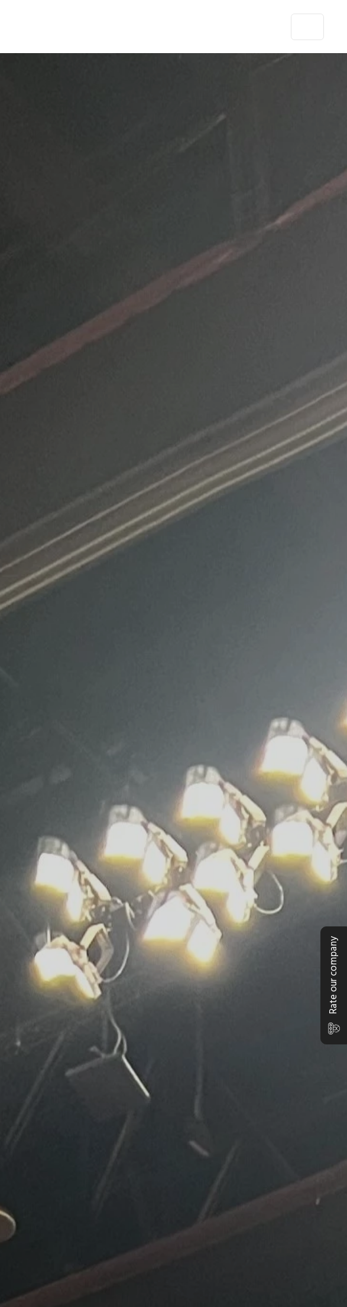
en (271, 26)
